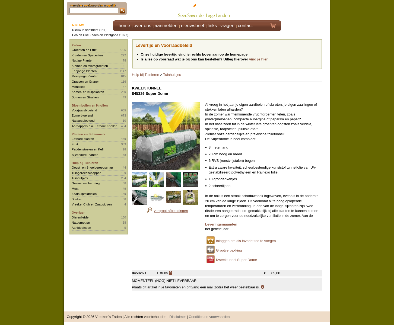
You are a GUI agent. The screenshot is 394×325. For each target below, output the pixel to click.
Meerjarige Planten (85, 76)
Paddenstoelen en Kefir (88, 149)
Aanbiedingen (81, 227)
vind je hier (258, 59)
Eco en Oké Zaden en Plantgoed (95, 35)
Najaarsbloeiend (83, 120)
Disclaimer (177, 317)
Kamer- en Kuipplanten (88, 92)
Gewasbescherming (86, 183)
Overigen (78, 212)
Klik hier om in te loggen (306, 10)
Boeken (77, 199)
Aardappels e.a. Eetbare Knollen (94, 126)
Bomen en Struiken (85, 97)
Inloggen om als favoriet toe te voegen (246, 241)
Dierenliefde (80, 217)
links (212, 25)
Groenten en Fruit (84, 50)
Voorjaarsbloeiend (84, 110)
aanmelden (166, 25)
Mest (75, 188)
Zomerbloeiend (82, 115)
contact (245, 25)
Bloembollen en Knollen (90, 105)
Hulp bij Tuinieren (85, 163)
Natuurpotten (81, 222)
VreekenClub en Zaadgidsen (92, 204)
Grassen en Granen (86, 81)
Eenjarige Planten (84, 71)
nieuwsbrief (192, 25)
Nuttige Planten (82, 60)
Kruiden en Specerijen (87, 55)
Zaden (76, 45)
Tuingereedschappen (86, 173)
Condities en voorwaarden (209, 317)
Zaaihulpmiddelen (84, 193)
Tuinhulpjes (80, 178)
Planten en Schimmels (88, 134)
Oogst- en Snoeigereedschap (92, 167)
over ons (142, 25)
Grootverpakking (229, 250)
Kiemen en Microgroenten (90, 65)
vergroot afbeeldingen (171, 211)
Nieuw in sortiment (85, 29)
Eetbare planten (83, 138)
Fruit (75, 144)
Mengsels (78, 86)
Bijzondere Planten (85, 154)
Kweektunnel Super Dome (236, 260)
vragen (227, 25)
